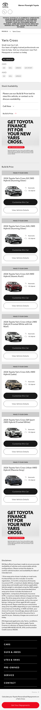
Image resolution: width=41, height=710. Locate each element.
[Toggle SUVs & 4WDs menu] (33, 652)
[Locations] (10, 12)
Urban (18, 68)
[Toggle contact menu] (33, 667)
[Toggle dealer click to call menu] (4, 12)
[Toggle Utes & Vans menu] (33, 659)
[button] (9, 113)
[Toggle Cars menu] (33, 644)
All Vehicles (8, 59)
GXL (10, 68)
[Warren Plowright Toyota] (5, 5)
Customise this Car (20, 202)
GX (4, 68)
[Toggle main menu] (36, 12)
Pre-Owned (11, 667)
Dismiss (34, 692)
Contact (10, 682)
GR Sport (28, 68)
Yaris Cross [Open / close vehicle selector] (11, 31)
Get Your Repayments (20, 705)
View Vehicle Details (20, 210)
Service (9, 675)
